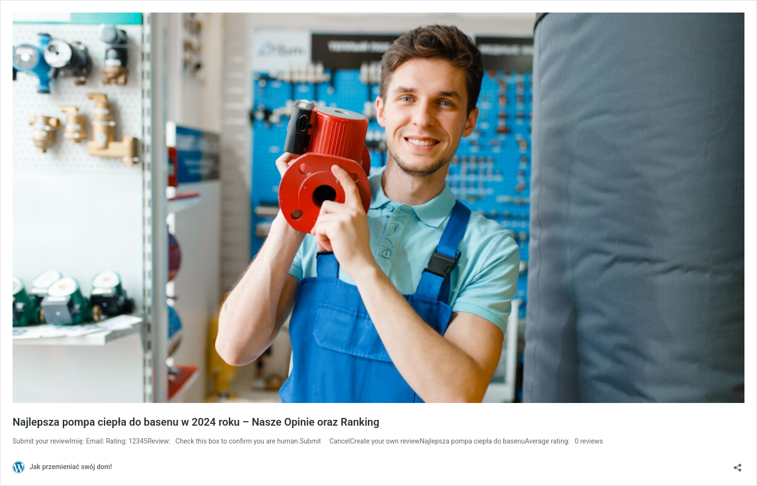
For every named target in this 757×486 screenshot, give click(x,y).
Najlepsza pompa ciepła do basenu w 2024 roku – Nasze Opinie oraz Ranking (196, 422)
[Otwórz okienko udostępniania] (737, 464)
